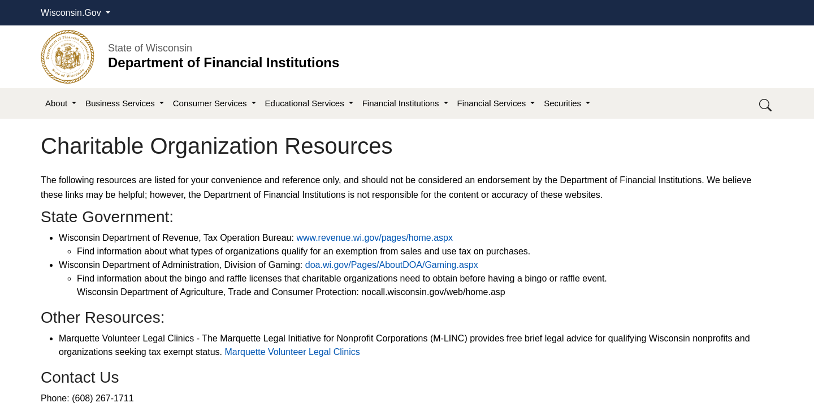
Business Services (121, 103)
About (57, 103)
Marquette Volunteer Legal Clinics (292, 352)
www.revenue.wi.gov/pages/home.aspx (374, 238)
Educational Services (306, 103)
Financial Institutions (401, 103)
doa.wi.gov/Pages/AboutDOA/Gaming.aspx (391, 265)
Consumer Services (211, 103)
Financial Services (493, 103)
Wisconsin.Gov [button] (72, 13)
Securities (563, 103)
